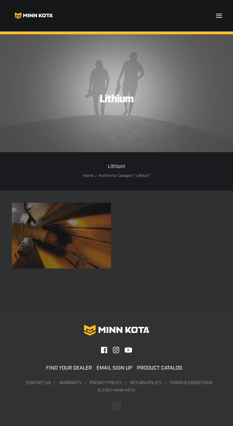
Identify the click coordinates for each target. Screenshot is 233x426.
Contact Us (38, 383)
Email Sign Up (114, 368)
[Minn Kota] (33, 15)
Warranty (70, 383)
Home (88, 175)
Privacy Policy (106, 383)
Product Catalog (159, 368)
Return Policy (145, 383)
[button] (219, 16)
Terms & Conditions (191, 383)
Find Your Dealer (69, 368)
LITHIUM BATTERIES (61, 281)
